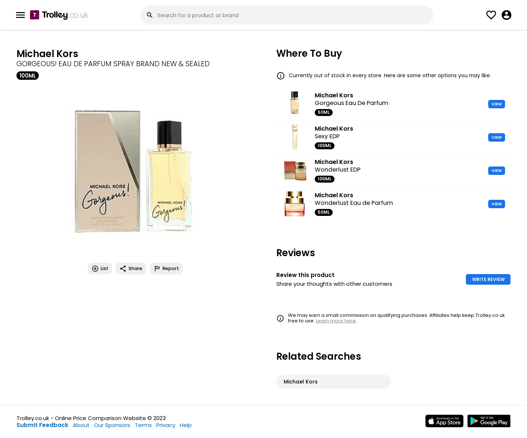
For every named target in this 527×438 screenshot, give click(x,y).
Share (130, 268)
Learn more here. (336, 320)
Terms (143, 425)
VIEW (497, 104)
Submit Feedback (42, 425)
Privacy (165, 425)
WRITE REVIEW (488, 279)
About (81, 425)
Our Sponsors (112, 425)
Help (186, 425)
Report (166, 268)
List (99, 268)
